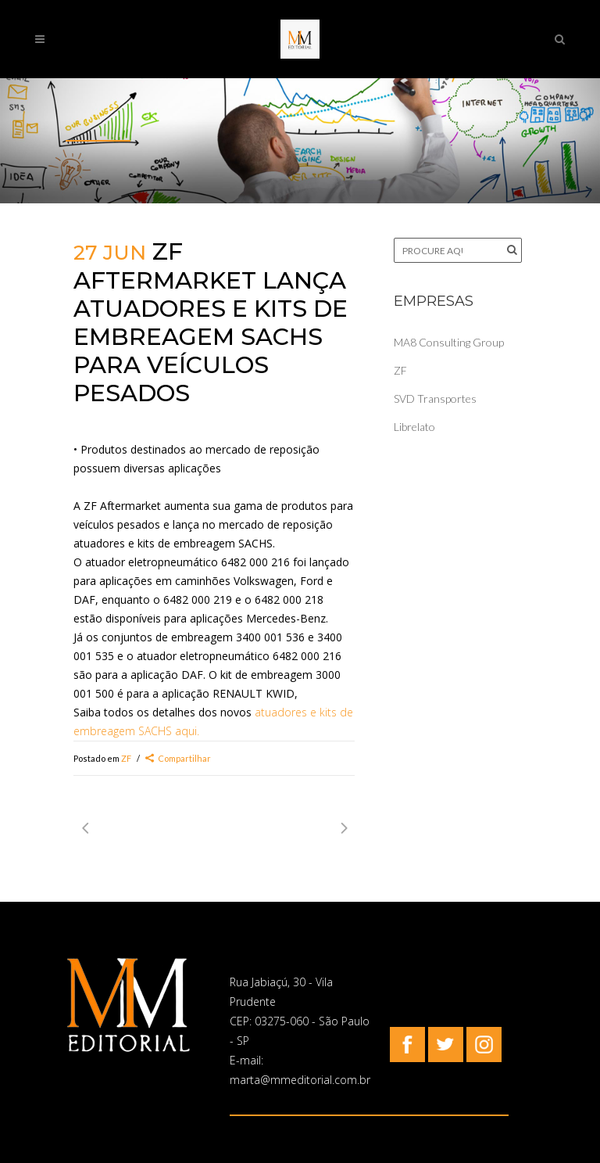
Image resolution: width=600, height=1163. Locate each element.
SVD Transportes (435, 398)
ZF (126, 758)
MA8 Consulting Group (449, 342)
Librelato (414, 426)
